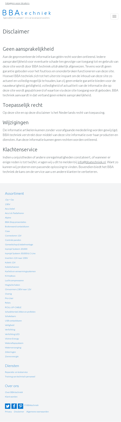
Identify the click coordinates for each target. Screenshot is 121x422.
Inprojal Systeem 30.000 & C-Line (20, 253)
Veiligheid (9, 325)
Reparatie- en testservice (16, 372)
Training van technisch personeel (20, 376)
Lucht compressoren (14, 280)
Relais (8, 302)
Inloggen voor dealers (17, 3)
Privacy (8, 411)
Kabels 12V (10, 262)
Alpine (8, 217)
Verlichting (10, 329)
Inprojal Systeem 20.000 (16, 249)
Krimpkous (10, 275)
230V (7, 204)
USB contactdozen (13, 320)
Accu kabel (10, 208)
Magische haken (12, 285)
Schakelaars (10, 316)
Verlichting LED (12, 334)
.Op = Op (9, 199)
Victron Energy (12, 338)
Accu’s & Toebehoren (14, 213)
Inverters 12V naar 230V (16, 258)
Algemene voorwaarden (37, 411)
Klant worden (11, 396)
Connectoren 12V (13, 235)
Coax (7, 231)
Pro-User (9, 298)
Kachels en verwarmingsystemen (20, 271)
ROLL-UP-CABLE (13, 307)
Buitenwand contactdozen (17, 226)
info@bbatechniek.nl (92, 162)
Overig (8, 293)
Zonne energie (12, 356)
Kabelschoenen (12, 267)
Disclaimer (19, 411)
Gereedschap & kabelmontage (19, 244)
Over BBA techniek (14, 392)
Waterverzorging (13, 347)
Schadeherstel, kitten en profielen (20, 311)
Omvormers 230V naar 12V (18, 289)
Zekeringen (10, 352)
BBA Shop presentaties (15, 222)
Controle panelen (13, 240)
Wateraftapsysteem (14, 343)
